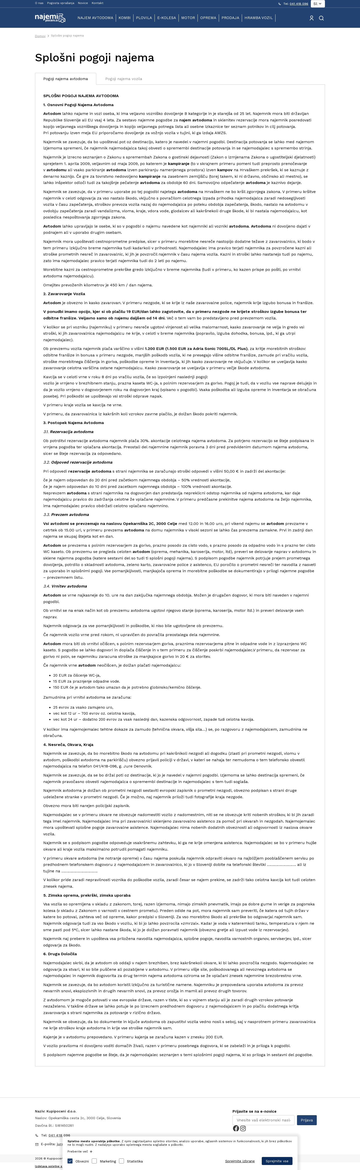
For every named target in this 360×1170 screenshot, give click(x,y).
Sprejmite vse (277, 1161)
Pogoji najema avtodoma (65, 79)
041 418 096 (299, 4)
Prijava (307, 1120)
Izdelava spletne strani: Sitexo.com (61, 1166)
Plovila (144, 18)
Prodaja (230, 18)
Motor (188, 18)
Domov (40, 36)
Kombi (124, 18)
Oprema (208, 18)
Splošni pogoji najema (67, 35)
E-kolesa (166, 18)
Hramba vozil (258, 18)
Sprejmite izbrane (240, 1161)
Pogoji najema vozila (123, 79)
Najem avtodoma (95, 18)
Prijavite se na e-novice (254, 1111)
